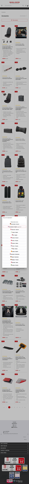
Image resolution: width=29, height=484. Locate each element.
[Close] (25, 218)
